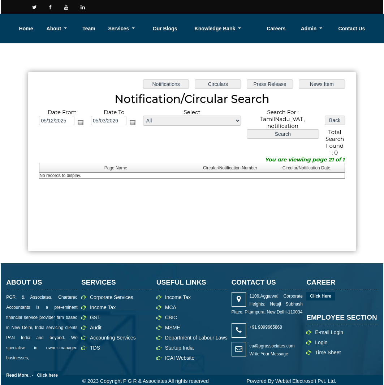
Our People (320, 6)
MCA (170, 300)
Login (354, 6)
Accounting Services (113, 330)
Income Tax (103, 300)
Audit (96, 320)
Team (199, 28)
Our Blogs (250, 28)
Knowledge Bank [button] (284, 28)
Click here (47, 367)
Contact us (249, 6)
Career (284, 6)
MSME (172, 320)
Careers (324, 28)
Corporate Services (111, 290)
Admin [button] (348, 28)
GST (95, 310)
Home (154, 28)
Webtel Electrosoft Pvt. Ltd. (305, 373)
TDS (95, 340)
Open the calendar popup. (81, 115)
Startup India (179, 340)
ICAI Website (179, 350)
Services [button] (222, 28)
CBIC (171, 310)
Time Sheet (328, 345)
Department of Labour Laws (196, 330)
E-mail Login (329, 325)
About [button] (174, 28)
